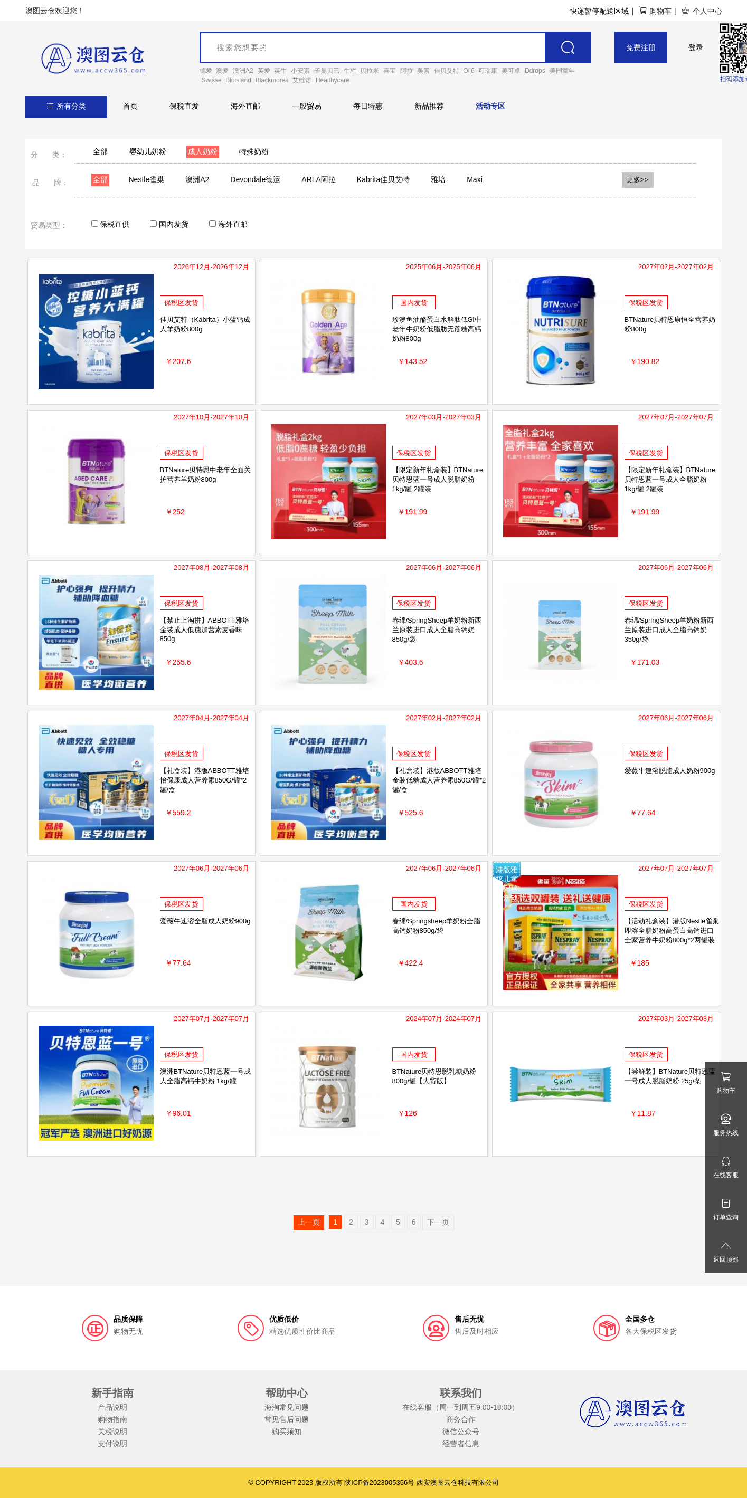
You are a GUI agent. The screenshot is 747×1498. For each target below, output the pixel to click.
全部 (100, 151)
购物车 (655, 11)
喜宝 (389, 70)
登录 (695, 47)
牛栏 (350, 70)
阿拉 (406, 70)
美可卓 (511, 70)
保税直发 (184, 106)
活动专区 (490, 106)
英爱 (264, 70)
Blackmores (272, 80)
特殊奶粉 (254, 151)
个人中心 (701, 11)
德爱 (206, 70)
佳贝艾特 (446, 70)
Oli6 (468, 70)
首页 (130, 106)
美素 (423, 70)
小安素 (300, 70)
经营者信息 (460, 1443)
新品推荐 (429, 106)
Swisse (211, 80)
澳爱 (222, 70)
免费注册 (641, 47)
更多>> (638, 180)
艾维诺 (301, 80)
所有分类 (66, 106)
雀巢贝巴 (326, 70)
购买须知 (286, 1431)
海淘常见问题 (286, 1407)
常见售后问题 (286, 1419)
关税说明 (112, 1431)
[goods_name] (396, 47)
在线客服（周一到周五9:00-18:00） (460, 1407)
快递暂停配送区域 (599, 11)
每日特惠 (368, 106)
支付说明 (112, 1443)
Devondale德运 (255, 179)
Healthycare (332, 80)
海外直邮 (245, 106)
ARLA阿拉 (318, 179)
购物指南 (112, 1419)
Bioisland (238, 80)
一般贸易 (307, 106)
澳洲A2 (243, 70)
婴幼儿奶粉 (147, 151)
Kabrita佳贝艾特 (383, 179)
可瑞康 (487, 70)
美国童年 (562, 70)
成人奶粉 (203, 151)
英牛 (280, 70)
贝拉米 (369, 70)
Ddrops (535, 70)
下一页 (438, 1222)
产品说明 (112, 1407)
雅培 (438, 179)
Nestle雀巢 (147, 179)
